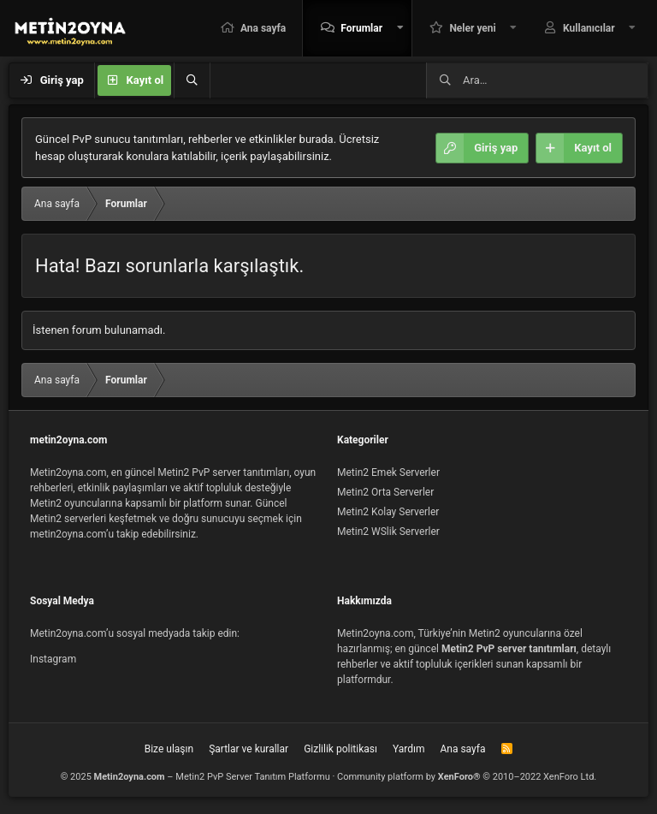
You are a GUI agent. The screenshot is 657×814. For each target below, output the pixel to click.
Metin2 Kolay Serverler (388, 512)
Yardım (409, 749)
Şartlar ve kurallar (248, 749)
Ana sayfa (263, 28)
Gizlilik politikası (340, 749)
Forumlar (361, 28)
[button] (400, 28)
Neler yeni (472, 28)
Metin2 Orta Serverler (385, 492)
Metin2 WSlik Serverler (388, 532)
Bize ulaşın (169, 749)
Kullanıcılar (589, 28)
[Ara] (192, 80)
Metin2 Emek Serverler (388, 472)
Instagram (53, 659)
